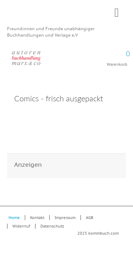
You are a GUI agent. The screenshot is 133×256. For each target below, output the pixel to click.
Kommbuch (66, 15)
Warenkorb (117, 56)
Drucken (115, 99)
